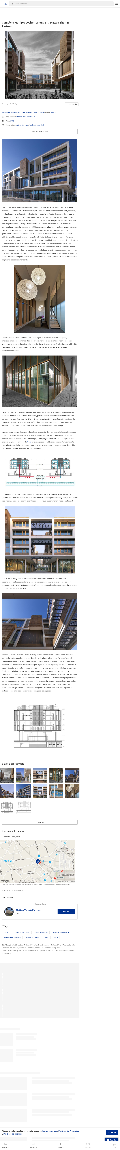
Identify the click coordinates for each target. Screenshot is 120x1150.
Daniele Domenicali (36, 125)
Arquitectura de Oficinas (12, 937)
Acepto (112, 1132)
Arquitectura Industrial (13, 112)
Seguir (66, 911)
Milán (29, 442)
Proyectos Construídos (22, 932)
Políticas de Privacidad (68, 1131)
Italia (53, 112)
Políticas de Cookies (12, 1133)
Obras (6, 932)
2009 (12, 121)
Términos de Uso (49, 1131)
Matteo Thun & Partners (25, 116)
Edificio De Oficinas (35, 112)
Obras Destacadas (41, 932)
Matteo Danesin (22, 125)
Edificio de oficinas (32, 937)
